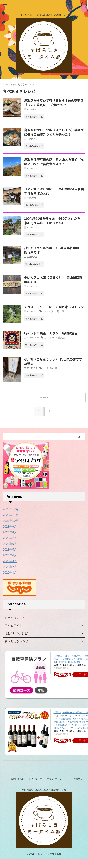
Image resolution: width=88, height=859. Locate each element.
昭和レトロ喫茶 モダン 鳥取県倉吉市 (52, 333)
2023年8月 (10, 532)
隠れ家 (60, 311)
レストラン (49, 311)
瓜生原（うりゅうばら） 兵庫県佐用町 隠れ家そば (53, 250)
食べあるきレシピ (16, 641)
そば (45, 368)
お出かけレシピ (15, 617)
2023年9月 (10, 526)
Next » (44, 397)
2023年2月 (10, 566)
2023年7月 (10, 538)
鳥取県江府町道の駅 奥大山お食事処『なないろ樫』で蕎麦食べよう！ (54, 161)
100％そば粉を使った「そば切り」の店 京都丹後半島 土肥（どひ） (53, 220)
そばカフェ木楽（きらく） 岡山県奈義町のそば (53, 279)
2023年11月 (10, 515)
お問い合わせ (17, 779)
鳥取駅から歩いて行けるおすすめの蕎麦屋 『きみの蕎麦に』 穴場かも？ (55, 102)
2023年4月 (10, 555)
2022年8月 (10, 572)
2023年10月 (10, 520)
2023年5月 (10, 549)
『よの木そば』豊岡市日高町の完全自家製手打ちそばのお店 (54, 191)
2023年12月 (10, 509)
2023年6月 (10, 543)
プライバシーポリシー (58, 779)
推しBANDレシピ (16, 633)
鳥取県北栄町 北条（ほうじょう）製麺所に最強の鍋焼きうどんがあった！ (54, 132)
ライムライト (13, 625)
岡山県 (53, 368)
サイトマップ (35, 779)
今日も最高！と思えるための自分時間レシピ (44, 789)
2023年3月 (10, 561)
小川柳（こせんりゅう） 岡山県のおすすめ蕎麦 (53, 361)
